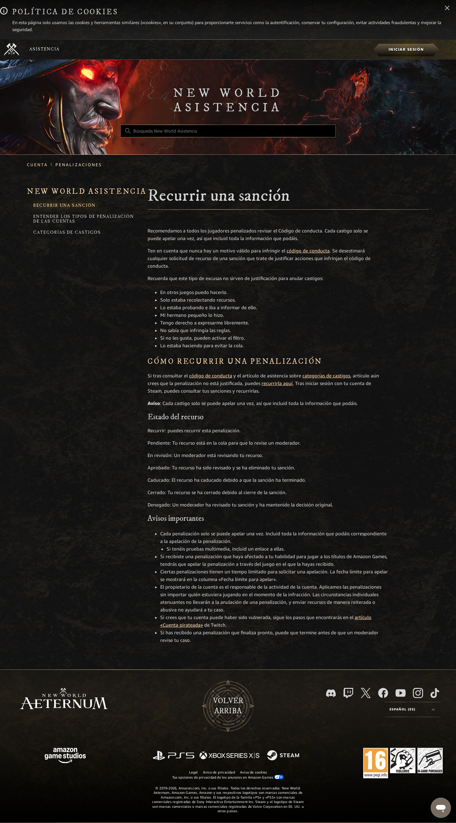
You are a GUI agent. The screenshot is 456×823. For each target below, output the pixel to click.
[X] (366, 693)
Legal (193, 772)
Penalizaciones (78, 164)
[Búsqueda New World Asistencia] (228, 131)
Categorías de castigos (67, 233)
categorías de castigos (326, 376)
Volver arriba (228, 706)
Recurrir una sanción (64, 206)
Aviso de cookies (253, 772)
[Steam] (284, 756)
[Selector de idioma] (412, 709)
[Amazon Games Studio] (65, 756)
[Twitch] (348, 693)
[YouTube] (401, 693)
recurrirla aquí (277, 383)
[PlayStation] (173, 756)
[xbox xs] (229, 756)
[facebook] (383, 693)
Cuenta (37, 164)
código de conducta (308, 251)
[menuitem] (406, 49)
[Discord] (331, 693)
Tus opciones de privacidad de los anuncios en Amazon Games (228, 777)
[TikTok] (434, 693)
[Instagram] (418, 693)
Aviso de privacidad (219, 772)
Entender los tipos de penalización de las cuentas (83, 219)
